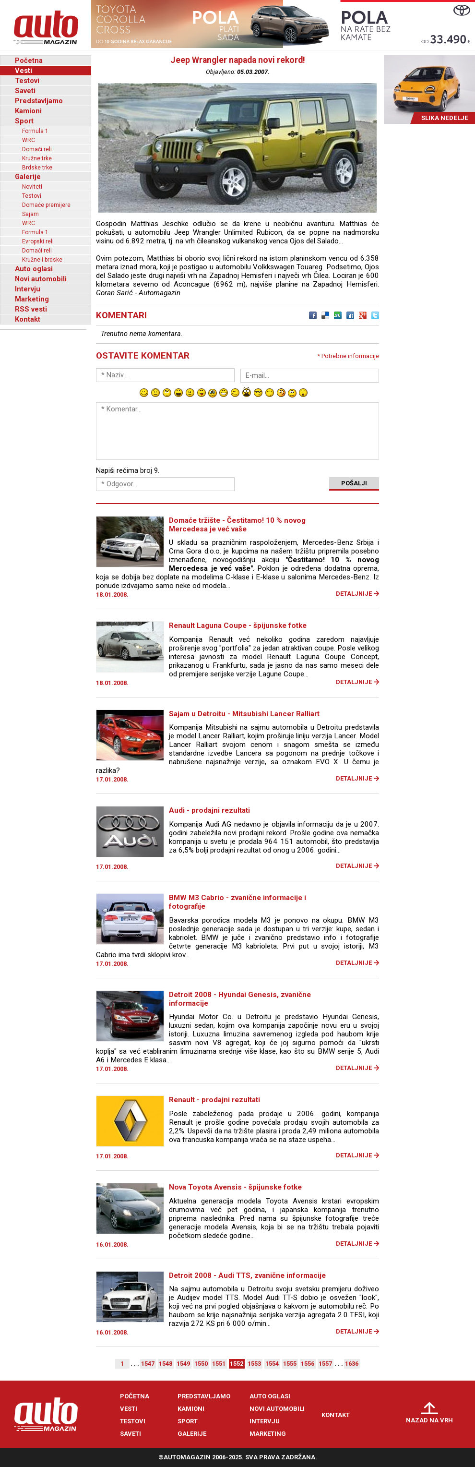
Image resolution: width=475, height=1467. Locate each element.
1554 (272, 1363)
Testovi (27, 80)
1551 (219, 1363)
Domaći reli (37, 149)
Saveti (25, 90)
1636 (351, 1363)
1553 (254, 1363)
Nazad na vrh (429, 1420)
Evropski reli (38, 241)
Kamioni (28, 111)
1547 (147, 1363)
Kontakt (27, 319)
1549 (183, 1363)
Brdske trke (37, 167)
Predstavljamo (39, 100)
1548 (165, 1363)
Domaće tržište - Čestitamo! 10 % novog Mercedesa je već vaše (237, 524)
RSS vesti (31, 309)
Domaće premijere (46, 205)
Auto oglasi (34, 269)
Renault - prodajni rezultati (214, 1099)
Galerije (28, 176)
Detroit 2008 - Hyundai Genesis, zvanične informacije (240, 999)
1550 (201, 1363)
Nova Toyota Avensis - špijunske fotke (235, 1187)
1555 (290, 1363)
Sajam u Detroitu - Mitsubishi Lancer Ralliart (244, 713)
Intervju (27, 289)
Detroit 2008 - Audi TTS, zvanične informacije (247, 1275)
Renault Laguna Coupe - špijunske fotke (238, 625)
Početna (29, 60)
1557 (325, 1363)
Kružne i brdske (42, 259)
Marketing (32, 299)
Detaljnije (354, 593)
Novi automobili (41, 279)
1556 (307, 1363)
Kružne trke (37, 158)
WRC (28, 140)
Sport (24, 121)
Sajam (30, 214)
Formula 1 (35, 131)
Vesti (23, 70)
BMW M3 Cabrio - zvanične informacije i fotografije (237, 902)
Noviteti (32, 186)
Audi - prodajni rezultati (209, 810)
